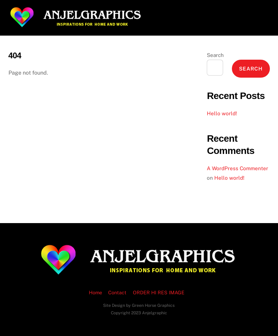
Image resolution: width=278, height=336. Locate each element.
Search (215, 55)
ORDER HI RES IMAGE (158, 292)
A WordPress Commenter (237, 168)
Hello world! (222, 113)
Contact (117, 292)
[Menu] (260, 9)
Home (95, 292)
